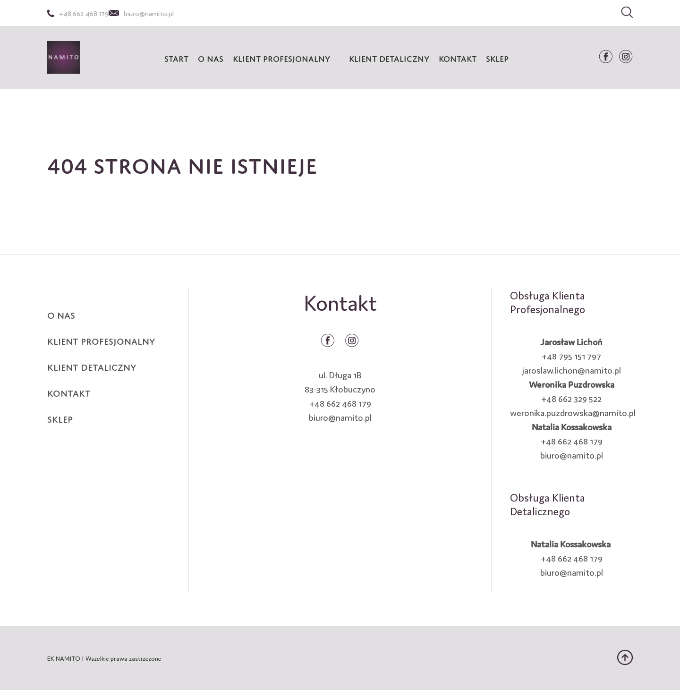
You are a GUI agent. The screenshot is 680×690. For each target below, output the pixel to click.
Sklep (497, 57)
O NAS (61, 314)
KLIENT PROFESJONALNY (281, 57)
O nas (210, 57)
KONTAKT (69, 392)
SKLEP (60, 418)
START (176, 57)
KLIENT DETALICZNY (389, 57)
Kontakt (457, 57)
